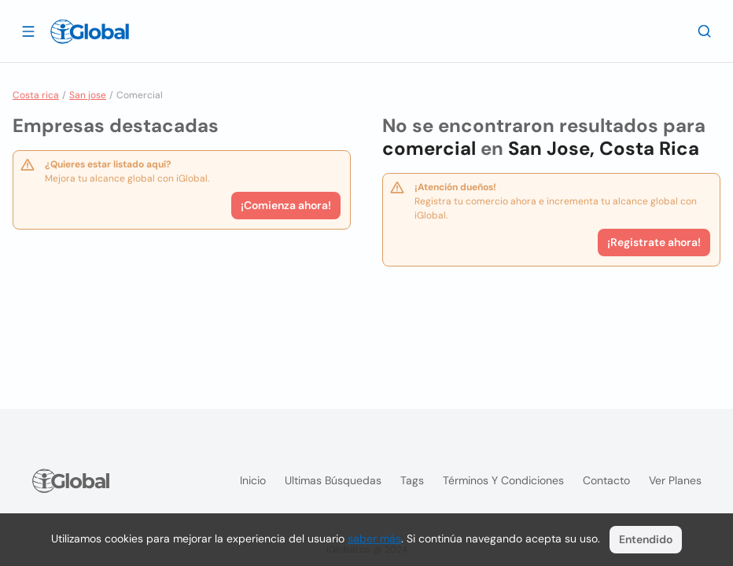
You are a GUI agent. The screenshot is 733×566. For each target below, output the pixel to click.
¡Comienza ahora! (286, 205)
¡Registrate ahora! (654, 242)
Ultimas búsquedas (333, 480)
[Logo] (89, 31)
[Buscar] (704, 30)
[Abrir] (28, 30)
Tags (412, 480)
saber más (374, 538)
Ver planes (675, 480)
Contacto (606, 480)
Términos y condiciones (503, 480)
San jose (87, 95)
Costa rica (36, 95)
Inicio (253, 480)
